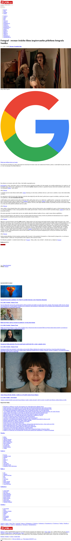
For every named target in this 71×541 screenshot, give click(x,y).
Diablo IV (5, 459)
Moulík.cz (66, 523)
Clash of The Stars (7, 475)
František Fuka (18, 46)
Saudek (61, 209)
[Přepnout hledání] (1, 7)
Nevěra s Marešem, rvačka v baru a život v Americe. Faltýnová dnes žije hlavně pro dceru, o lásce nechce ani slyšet (28, 424)
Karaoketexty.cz (48, 523)
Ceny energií (6, 444)
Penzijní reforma (7, 447)
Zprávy (7, 523)
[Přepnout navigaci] (4, 7)
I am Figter (5, 479)
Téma (4, 11)
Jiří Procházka (6, 482)
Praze (46, 531)
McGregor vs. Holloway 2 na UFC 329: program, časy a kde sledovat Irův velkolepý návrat (23, 406)
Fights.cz (3, 468)
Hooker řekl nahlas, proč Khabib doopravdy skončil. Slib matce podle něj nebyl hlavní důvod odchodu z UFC (27, 409)
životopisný (8, 265)
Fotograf (28, 239)
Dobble (5, 513)
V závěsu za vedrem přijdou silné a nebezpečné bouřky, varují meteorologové (20, 417)
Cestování (18, 523)
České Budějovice (17, 533)
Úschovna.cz (56, 523)
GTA (4, 458)
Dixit (4, 514)
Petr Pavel (5, 492)
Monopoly (5, 512)
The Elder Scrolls (7, 464)
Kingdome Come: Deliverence (10, 466)
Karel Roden (3, 185)
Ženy (14, 523)
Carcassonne (6, 508)
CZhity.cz (13, 524)
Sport (10, 523)
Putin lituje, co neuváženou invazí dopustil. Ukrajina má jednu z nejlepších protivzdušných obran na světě (26, 419)
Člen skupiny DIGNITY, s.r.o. (29, 539)
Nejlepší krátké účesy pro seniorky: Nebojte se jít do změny (16, 421)
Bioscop (5, 190)
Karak (4, 518)
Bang (4, 509)
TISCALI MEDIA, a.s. (17, 539)
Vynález (5, 448)
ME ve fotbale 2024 (7, 442)
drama (4, 265)
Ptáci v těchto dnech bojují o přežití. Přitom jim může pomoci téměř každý (19, 426)
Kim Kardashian (7, 495)
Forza (4, 461)
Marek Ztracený (6, 498)
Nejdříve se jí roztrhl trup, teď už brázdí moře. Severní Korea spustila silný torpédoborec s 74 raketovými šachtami (28, 430)
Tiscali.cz (3, 433)
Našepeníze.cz (19, 524)
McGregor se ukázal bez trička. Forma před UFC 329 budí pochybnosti (19, 416)
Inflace (4, 437)
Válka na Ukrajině (7, 439)
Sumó (4, 480)
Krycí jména (6, 516)
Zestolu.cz (3, 504)
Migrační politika (7, 440)
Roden (9, 188)
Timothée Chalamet (7, 502)
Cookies (11, 536)
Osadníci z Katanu (7, 511)
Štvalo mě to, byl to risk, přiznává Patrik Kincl (13, 422)
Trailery (5, 13)
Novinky (5, 12)
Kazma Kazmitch (7, 494)
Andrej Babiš (6, 490)
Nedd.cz (61, 523)
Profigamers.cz (29, 523)
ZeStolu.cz (35, 523)
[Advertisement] (35, 255)
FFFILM (6, 266)
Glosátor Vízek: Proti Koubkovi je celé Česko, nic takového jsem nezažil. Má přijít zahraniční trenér (25, 412)
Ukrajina (5, 438)
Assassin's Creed (7, 456)
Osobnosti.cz (4, 486)
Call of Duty (6, 463)
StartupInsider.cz (32, 524)
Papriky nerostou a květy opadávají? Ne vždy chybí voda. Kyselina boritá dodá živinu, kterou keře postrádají (27, 407)
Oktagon (5, 474)
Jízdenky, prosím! (7, 519)
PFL (4, 476)
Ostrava (67, 531)
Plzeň (22, 533)
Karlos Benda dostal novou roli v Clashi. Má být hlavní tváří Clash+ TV (19, 425)
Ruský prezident (6, 443)
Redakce (7, 536)
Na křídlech (5, 517)
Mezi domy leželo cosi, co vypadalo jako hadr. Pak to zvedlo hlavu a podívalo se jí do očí (23, 415)
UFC (4, 472)
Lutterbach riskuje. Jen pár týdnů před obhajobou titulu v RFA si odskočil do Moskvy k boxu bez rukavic (26, 429)
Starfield (5, 457)
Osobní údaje (17, 536)
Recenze (5, 9)
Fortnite (5, 462)
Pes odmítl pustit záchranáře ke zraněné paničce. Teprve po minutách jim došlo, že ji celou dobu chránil (26, 410)
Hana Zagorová (6, 493)
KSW (4, 477)
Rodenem (25, 201)
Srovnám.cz (25, 524)
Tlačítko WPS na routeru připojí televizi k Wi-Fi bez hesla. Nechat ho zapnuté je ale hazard (23, 414)
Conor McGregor (7, 484)
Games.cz (3, 450)
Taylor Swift (6, 499)
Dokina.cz (7, 524)
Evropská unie (6, 445)
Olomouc (3, 533)
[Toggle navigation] (3, 7)
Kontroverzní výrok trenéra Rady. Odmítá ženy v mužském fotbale (18, 427)
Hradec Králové (8, 533)
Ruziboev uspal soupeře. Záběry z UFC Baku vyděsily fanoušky (17, 420)
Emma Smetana (6, 500)
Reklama (2, 536)
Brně (49, 531)
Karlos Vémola (6, 481)
